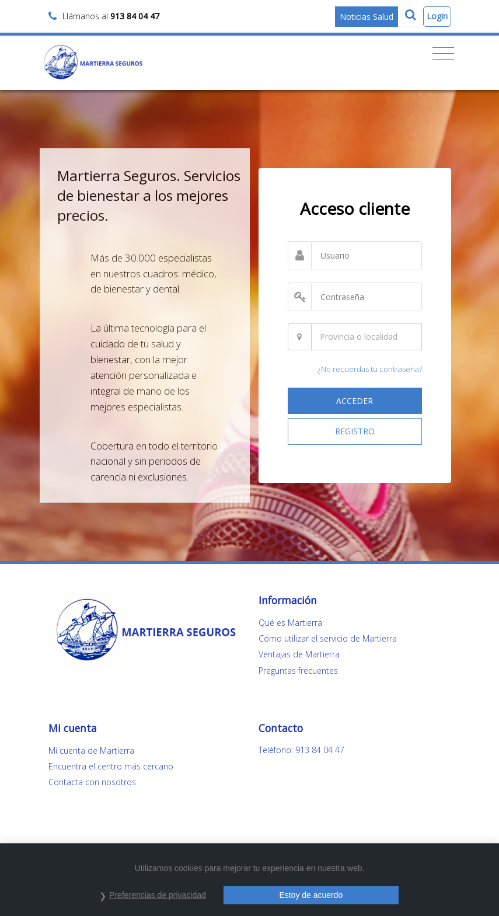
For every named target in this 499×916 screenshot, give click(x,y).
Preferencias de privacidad (157, 895)
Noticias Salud (366, 16)
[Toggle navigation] (443, 54)
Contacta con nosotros (92, 782)
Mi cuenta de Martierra (91, 750)
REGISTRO (355, 431)
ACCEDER (354, 400)
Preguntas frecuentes (298, 670)
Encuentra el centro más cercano (110, 766)
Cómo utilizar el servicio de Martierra (328, 638)
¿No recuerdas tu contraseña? (369, 369)
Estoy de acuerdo (311, 895)
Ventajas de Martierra (299, 654)
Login (437, 16)
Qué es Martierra (290, 622)
